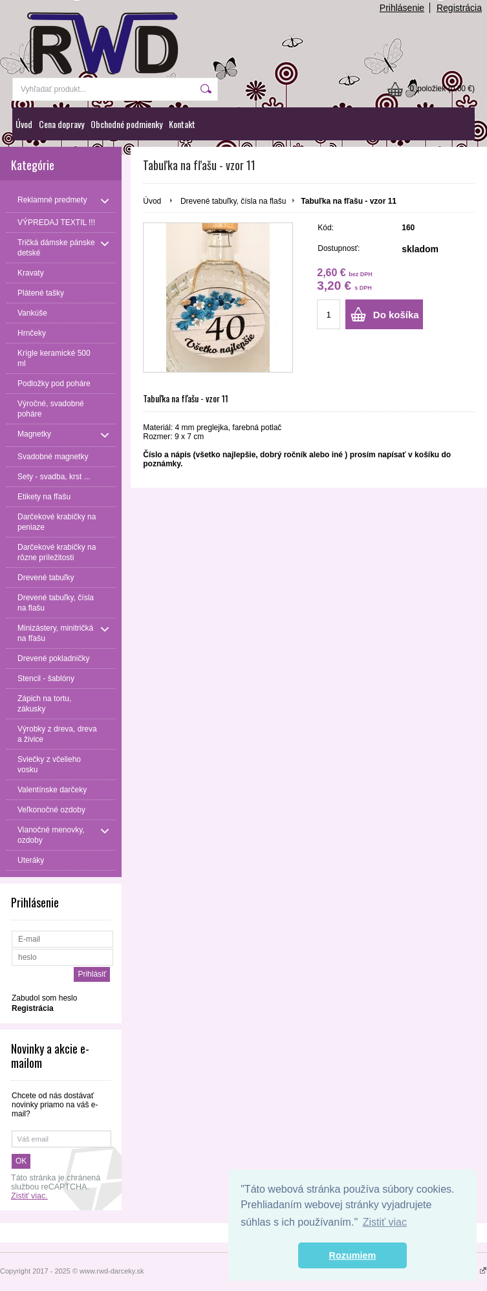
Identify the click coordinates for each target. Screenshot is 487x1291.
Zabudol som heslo (44, 998)
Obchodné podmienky (126, 124)
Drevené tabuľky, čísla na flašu (233, 201)
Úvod (24, 124)
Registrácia (459, 8)
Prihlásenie (402, 8)
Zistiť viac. (29, 1195)
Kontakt (182, 124)
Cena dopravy (61, 124)
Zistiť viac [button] (385, 1222)
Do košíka (396, 314)
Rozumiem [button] (352, 1255)
